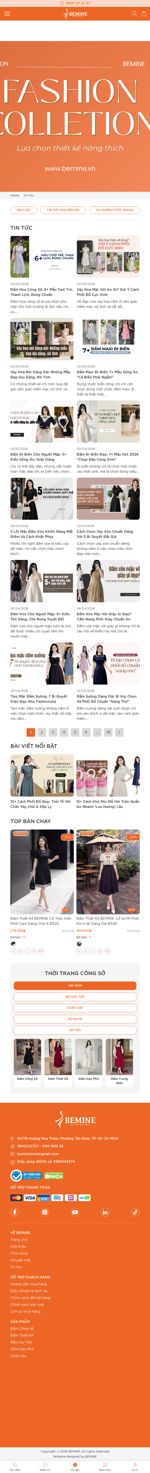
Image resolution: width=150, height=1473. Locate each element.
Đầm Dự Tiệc (21, 1342)
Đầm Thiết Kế (21, 1335)
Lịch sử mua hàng (25, 1312)
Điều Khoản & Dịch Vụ (29, 1291)
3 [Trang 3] (53, 732)
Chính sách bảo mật (27, 1305)
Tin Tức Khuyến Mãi (63, 210)
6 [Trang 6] (86, 732)
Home (14, 195)
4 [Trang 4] (64, 732)
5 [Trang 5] (75, 732)
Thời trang (19, 1253)
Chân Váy (18, 1356)
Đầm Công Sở (22, 1329)
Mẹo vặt (24, 210)
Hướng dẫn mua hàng (28, 1284)
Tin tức (16, 1267)
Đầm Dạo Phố (22, 1349)
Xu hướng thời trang (114, 210)
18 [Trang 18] (108, 732)
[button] (4, 782)
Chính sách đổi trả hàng (30, 1298)
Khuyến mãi (20, 1260)
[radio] (13, 944)
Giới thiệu (18, 1247)
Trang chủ (18, 1240)
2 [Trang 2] (42, 732)
